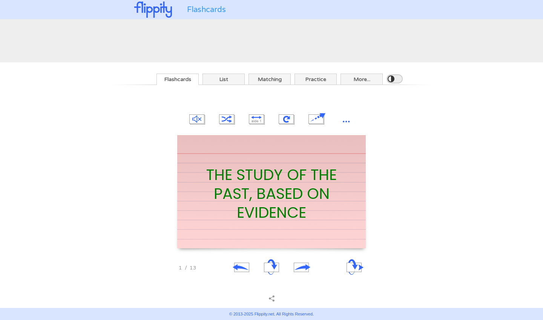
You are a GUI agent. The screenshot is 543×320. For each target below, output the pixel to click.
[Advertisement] (271, 40)
